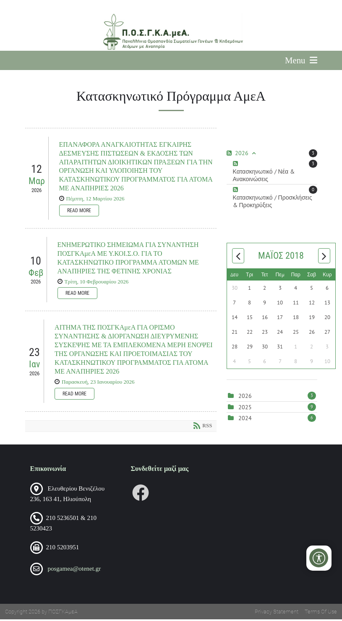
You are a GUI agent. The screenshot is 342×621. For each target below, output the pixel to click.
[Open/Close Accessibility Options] (319, 557)
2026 (245, 398)
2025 (245, 409)
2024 (245, 420)
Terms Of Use (321, 613)
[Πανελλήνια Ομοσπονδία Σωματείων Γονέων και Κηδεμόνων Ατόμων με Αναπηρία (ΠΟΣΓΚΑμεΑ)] (171, 32)
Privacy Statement (276, 613)
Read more (79, 212)
